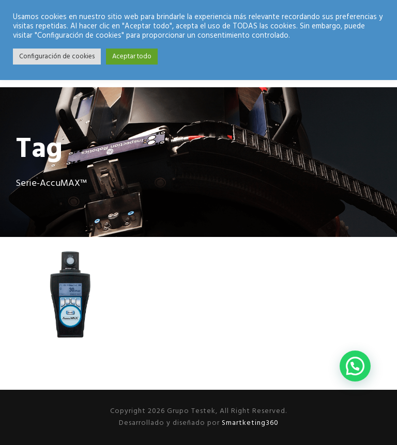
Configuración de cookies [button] (57, 56)
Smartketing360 (249, 423)
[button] (355, 366)
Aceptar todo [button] (131, 56)
